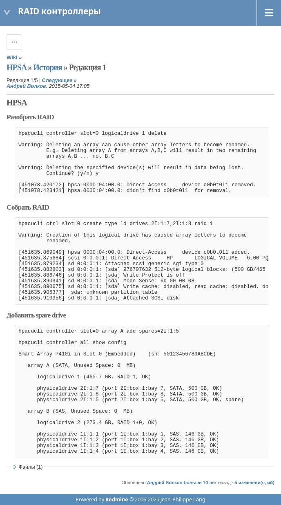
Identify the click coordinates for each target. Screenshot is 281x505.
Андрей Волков (26, 86)
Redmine (116, 499)
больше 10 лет (200, 482)
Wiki (12, 57)
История (47, 67)
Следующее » (59, 80)
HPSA (16, 67)
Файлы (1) (26, 467)
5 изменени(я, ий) (254, 482)
